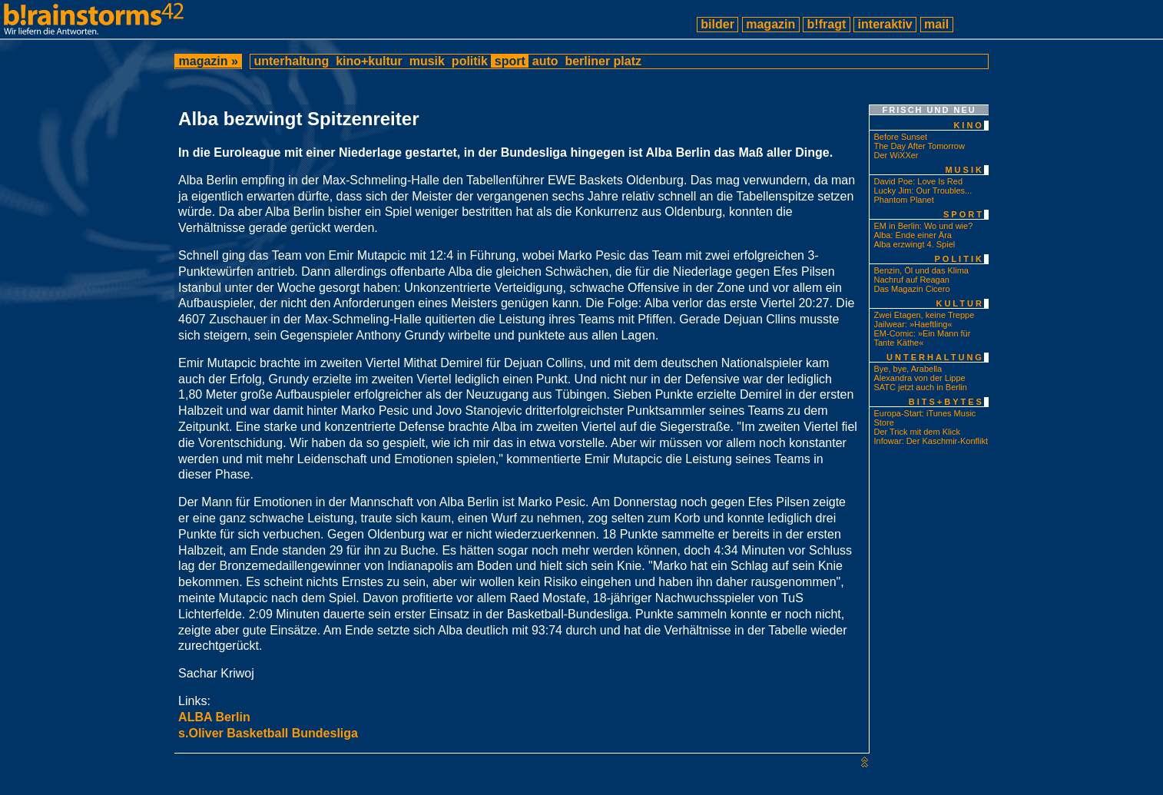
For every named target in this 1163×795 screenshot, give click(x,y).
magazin (771, 24)
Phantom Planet (903, 199)
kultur (959, 303)
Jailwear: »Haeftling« (912, 324)
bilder (717, 24)
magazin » (208, 61)
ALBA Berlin (214, 717)
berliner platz (603, 61)
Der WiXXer (895, 155)
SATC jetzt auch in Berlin (919, 387)
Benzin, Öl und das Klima (921, 270)
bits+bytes (946, 401)
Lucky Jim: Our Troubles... (922, 190)
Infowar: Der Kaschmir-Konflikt (930, 441)
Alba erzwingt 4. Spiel (914, 244)
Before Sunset (900, 136)
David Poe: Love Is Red (918, 181)
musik (427, 61)
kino (968, 125)
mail (937, 24)
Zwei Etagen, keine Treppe (923, 315)
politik (469, 61)
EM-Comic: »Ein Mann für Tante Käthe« (921, 338)
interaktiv (885, 24)
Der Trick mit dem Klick (916, 431)
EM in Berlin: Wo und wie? (922, 225)
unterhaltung (291, 61)
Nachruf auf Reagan (911, 279)
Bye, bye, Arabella (907, 368)
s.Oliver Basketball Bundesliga (268, 733)
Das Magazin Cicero (911, 288)
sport (509, 61)
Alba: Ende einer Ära (912, 235)
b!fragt (826, 24)
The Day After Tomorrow (918, 146)
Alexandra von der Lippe (919, 378)
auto (545, 61)
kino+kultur (369, 61)
